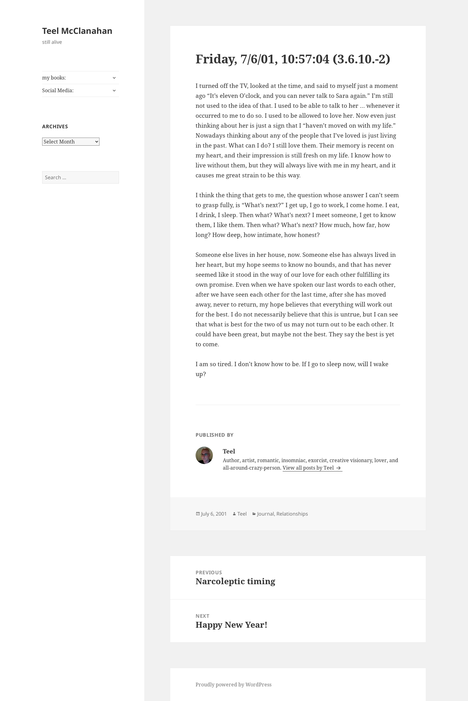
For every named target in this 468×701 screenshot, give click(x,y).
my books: (54, 77)
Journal (265, 513)
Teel (242, 513)
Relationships (292, 513)
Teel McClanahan (77, 30)
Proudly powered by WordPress (234, 684)
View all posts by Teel (309, 467)
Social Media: (58, 90)
